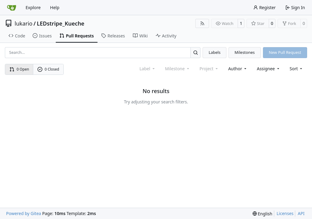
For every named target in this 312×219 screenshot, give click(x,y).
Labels (215, 52)
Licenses (285, 213)
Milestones (245, 52)
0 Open (19, 69)
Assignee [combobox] (268, 68)
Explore (33, 7)
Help (54, 7)
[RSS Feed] (202, 23)
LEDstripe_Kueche (60, 23)
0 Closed (48, 69)
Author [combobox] (237, 68)
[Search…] (195, 52)
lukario (23, 23)
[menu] (296, 68)
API (301, 213)
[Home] (11, 7)
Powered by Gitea (23, 213)
